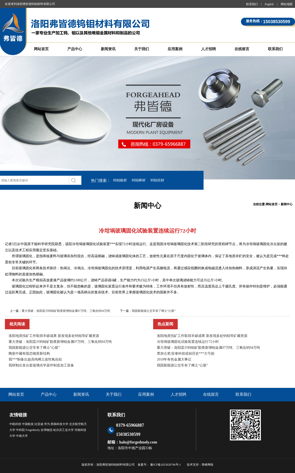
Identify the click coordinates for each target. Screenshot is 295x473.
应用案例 (175, 49)
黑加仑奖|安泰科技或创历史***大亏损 (185, 353)
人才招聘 (208, 49)
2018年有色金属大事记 (174, 359)
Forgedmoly (33, 430)
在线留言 (242, 49)
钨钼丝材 (157, 180)
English (269, 4)
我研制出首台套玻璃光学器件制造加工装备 (41, 365)
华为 (47, 424)
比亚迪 (38, 424)
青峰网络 (207, 464)
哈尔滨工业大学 (63, 430)
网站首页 (41, 49)
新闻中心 (287, 204)
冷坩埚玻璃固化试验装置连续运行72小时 (188, 342)
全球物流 (46, 430)
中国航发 (28, 424)
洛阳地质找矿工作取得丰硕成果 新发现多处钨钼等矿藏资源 (54, 336)
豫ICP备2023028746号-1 (165, 464)
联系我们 (252, 4)
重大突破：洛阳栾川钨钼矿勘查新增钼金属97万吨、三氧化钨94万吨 (66, 311)
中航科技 (15, 424)
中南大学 (22, 436)
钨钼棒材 (139, 180)
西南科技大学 (59, 424)
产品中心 (74, 49)
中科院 (20, 430)
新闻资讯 (108, 49)
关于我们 (141, 49)
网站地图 (287, 4)
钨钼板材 (120, 180)
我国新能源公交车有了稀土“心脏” (154, 311)
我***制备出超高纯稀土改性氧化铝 (35, 359)
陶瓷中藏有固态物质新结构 (29, 353)
